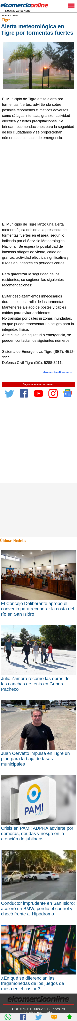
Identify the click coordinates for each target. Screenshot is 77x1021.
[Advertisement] (38, 181)
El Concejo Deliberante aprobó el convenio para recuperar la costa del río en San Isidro (37, 609)
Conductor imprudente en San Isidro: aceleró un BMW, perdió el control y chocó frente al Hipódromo (38, 908)
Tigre (6, 20)
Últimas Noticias (13, 541)
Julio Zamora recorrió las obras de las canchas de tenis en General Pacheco (35, 684)
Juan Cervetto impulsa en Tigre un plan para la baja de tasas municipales (35, 759)
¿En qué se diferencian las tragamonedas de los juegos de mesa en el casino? (32, 983)
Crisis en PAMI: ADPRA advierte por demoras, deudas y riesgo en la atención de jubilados (37, 833)
